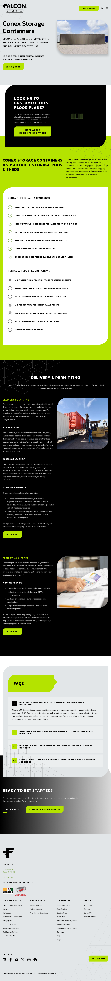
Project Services (36, 909)
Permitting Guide (63, 924)
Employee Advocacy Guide (67, 920)
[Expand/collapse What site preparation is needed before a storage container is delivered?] (14, 732)
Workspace (7, 913)
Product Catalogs (9, 924)
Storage (6, 909)
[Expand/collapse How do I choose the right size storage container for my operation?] (14, 703)
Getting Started (36, 905)
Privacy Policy (50, 973)
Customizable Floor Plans (12, 905)
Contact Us (88, 913)
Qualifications (62, 913)
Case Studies (62, 909)
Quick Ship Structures (11, 928)
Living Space (7, 920)
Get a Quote (89, 8)
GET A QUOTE (98, 958)
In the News (61, 916)
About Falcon (89, 905)
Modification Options (10, 932)
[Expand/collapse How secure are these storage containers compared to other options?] (14, 746)
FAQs (59, 939)
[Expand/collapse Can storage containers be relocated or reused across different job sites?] (14, 760)
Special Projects (9, 935)
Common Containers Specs (67, 928)
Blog (58, 935)
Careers (87, 909)
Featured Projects (63, 905)
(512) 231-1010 (8, 877)
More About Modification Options (32, 131)
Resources (60, 932)
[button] (102, 8)
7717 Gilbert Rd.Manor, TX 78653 (9, 870)
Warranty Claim (90, 916)
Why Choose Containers (39, 913)
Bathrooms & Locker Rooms (13, 916)
